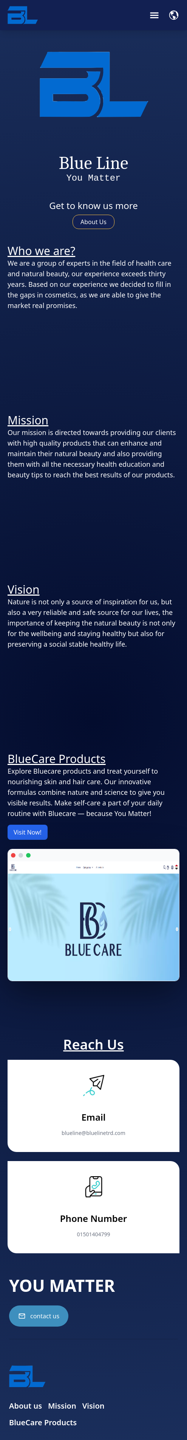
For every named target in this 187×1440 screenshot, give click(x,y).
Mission (62, 1406)
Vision (93, 1406)
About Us (93, 222)
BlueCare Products (43, 1422)
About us (25, 1406)
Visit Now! (28, 832)
